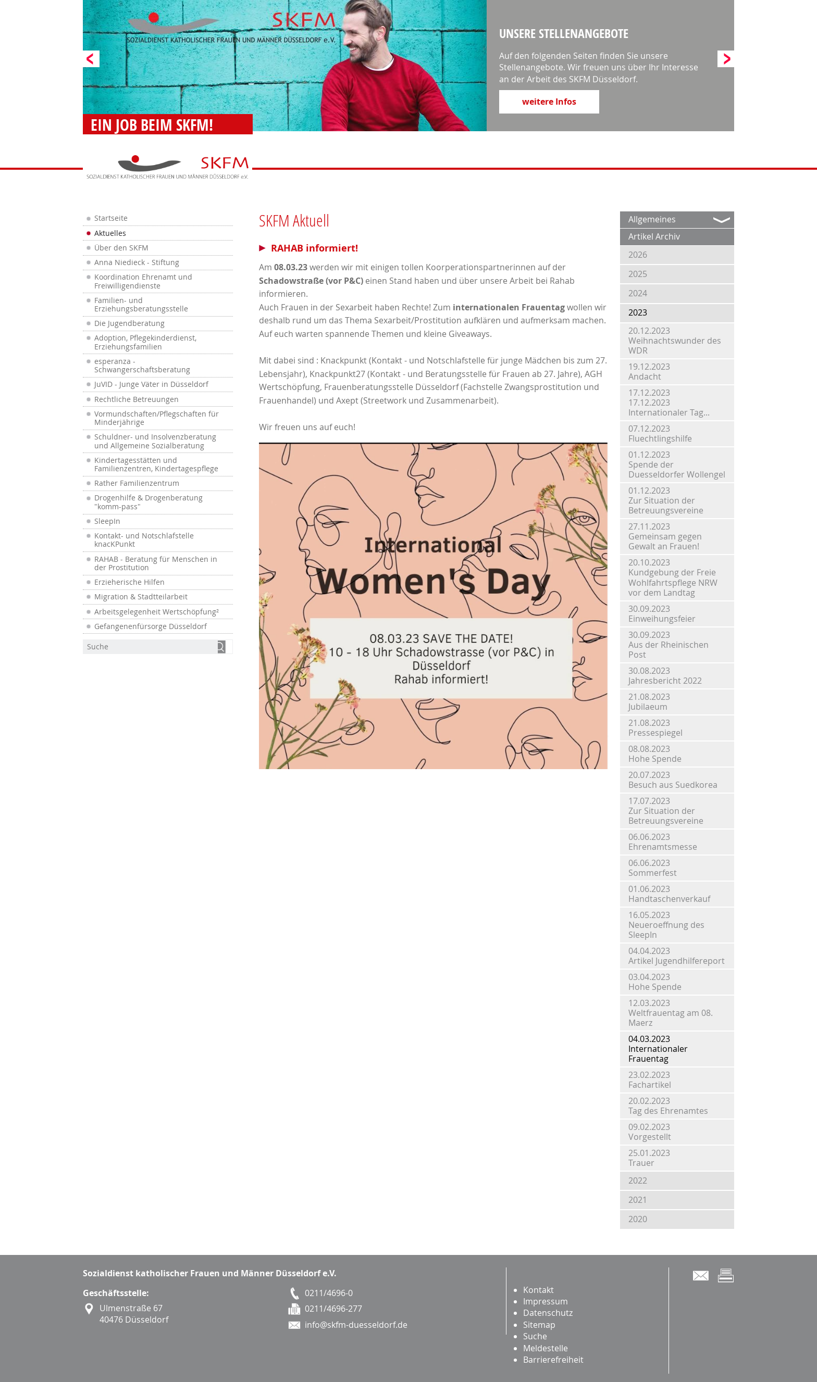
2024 (637, 293)
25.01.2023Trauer (649, 1158)
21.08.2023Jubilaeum (649, 701)
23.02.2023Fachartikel (649, 1079)
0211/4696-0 (329, 1293)
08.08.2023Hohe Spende (655, 753)
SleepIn (107, 521)
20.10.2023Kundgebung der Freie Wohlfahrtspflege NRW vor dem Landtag (672, 577)
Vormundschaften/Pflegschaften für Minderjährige (156, 418)
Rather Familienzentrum (136, 483)
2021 (637, 1199)
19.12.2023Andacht (649, 371)
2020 (637, 1219)
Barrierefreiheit (553, 1359)
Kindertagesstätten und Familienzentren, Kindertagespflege (156, 464)
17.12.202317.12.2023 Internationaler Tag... (669, 402)
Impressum (545, 1301)
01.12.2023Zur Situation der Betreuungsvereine (665, 500)
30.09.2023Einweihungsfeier (662, 613)
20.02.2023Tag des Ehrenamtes (668, 1105)
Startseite (111, 218)
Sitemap (539, 1324)
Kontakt (538, 1290)
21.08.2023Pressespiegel (655, 727)
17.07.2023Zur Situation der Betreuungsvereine (665, 810)
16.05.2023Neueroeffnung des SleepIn (666, 924)
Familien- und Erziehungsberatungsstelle (141, 304)
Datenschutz (548, 1312)
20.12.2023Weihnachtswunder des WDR (674, 340)
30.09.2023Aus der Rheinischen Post (668, 644)
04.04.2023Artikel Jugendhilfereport (676, 955)
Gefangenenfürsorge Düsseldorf (150, 626)
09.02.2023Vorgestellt (649, 1131)
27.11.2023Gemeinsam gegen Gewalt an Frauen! (665, 536)
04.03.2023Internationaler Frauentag (658, 1048)
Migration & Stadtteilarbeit (141, 596)
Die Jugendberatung (129, 323)
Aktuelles (110, 233)
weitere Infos (549, 101)
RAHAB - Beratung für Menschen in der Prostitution (155, 563)
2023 (637, 312)
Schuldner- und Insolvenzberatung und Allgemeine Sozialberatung (155, 441)
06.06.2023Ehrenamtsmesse (662, 841)
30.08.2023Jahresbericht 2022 (665, 675)
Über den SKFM (121, 248)
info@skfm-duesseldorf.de (356, 1324)
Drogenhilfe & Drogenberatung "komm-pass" (148, 502)
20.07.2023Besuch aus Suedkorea (672, 779)
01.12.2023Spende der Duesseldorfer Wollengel (676, 464)
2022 (637, 1180)
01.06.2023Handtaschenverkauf (669, 893)
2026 (637, 254)
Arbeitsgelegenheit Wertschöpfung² (156, 612)
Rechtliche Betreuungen (136, 399)
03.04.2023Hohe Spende (655, 981)
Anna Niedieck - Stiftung (136, 262)
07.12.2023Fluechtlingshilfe (660, 433)
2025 (637, 274)
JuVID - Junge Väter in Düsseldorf (151, 384)
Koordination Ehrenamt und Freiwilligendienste (143, 281)
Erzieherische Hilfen (129, 582)
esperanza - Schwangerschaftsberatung (142, 365)
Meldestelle (545, 1348)
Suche (535, 1336)
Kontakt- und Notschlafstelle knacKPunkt (144, 540)
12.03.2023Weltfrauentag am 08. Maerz (670, 1012)
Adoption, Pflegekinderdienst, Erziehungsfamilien (145, 342)
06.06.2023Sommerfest (652, 867)
